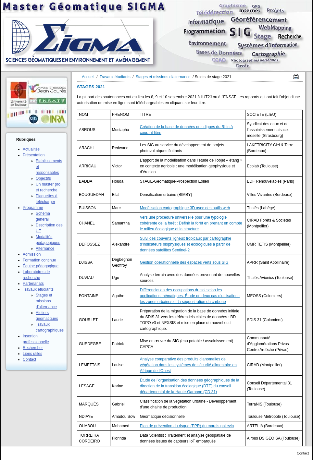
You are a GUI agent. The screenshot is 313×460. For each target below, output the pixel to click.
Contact (29, 359)
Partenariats (33, 283)
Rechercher (33, 347)
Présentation (33, 155)
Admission (32, 254)
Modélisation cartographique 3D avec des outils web (185, 208)
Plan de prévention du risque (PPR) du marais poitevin (187, 426)
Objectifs (43, 178)
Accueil (88, 77)
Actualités (31, 149)
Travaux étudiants (38, 289)
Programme (33, 207)
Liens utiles (32, 353)
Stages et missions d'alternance (46, 301)
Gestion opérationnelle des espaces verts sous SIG (184, 262)
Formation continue (39, 260)
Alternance (45, 248)
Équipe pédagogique (40, 266)
